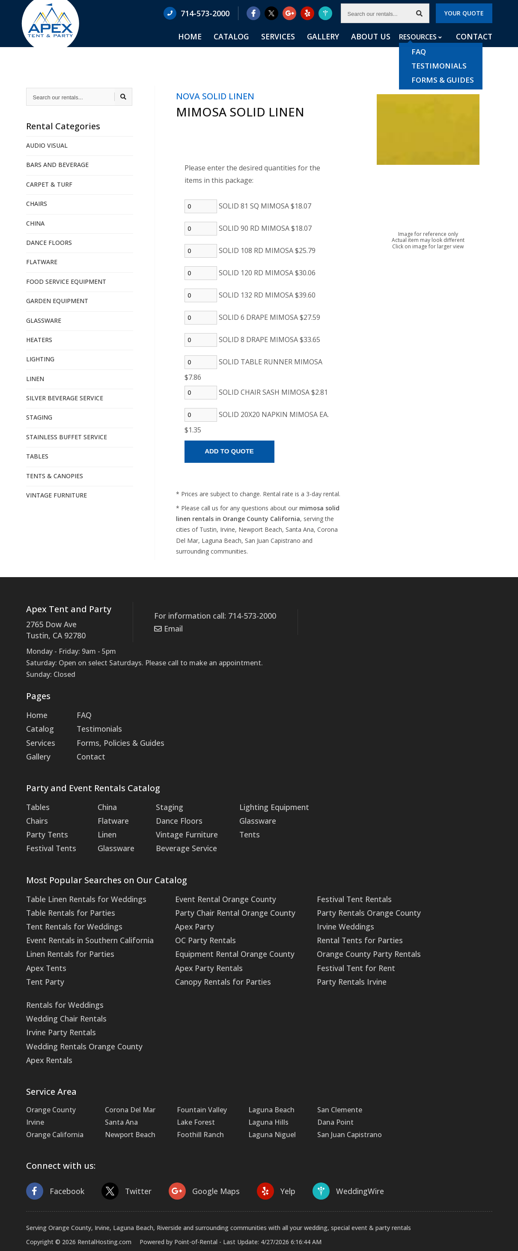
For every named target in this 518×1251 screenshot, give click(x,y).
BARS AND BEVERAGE (57, 165)
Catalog (263, 47)
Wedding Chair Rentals (63, 995)
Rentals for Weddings (61, 982)
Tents (236, 824)
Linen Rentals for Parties (66, 936)
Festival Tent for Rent (332, 948)
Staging (160, 799)
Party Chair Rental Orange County (220, 898)
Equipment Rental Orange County (220, 936)
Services (302, 47)
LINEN (35, 379)
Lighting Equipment (259, 799)
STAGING (39, 417)
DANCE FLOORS (49, 242)
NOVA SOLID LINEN (215, 96)
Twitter (122, 1163)
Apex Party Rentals (195, 948)
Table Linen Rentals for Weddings (81, 886)
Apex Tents (44, 948)
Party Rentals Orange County (344, 898)
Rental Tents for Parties (336, 923)
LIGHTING (40, 359)
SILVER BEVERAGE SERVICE (64, 398)
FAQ (80, 712)
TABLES (37, 456)
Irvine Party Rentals (57, 1008)
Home (228, 47)
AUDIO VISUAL (47, 145)
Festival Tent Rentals (331, 886)
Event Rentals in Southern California (85, 923)
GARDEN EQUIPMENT (57, 301)
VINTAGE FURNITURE (56, 495)
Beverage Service (175, 836)
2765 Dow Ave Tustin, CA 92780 (53, 629)
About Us (380, 47)
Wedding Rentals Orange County (79, 1020)
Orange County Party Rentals (344, 936)
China (102, 799)
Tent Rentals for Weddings (70, 911)
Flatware (107, 811)
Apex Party (182, 911)
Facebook (53, 1163)
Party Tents (45, 824)
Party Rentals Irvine (328, 960)
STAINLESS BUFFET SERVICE (66, 437)
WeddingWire (334, 1163)
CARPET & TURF (49, 184)
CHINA (35, 223)
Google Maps (196, 1163)
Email (167, 626)
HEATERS (39, 340)
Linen (102, 824)
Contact (475, 47)
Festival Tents (49, 836)
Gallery (340, 47)
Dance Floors (169, 811)
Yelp (265, 1163)
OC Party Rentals (192, 923)
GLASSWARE (43, 320)
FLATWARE (41, 262)
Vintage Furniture (176, 824)
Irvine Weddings (323, 911)
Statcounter (19, 1244)
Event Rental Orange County (211, 886)
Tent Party (43, 960)
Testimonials (95, 725)
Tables (37, 799)
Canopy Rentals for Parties (208, 960)
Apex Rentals (47, 1032)
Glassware (110, 836)
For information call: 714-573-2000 (209, 615)
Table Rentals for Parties (66, 898)
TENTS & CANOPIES (54, 476)
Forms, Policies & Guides (113, 737)
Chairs (36, 811)
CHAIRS (36, 204)
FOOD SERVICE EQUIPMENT (66, 281)
